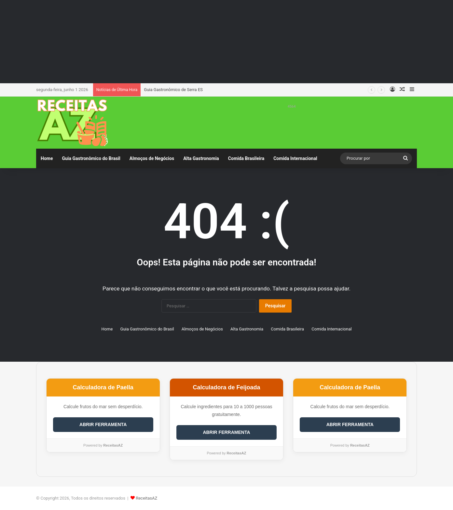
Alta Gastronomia (201, 158)
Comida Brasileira (246, 158)
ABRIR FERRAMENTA (103, 424)
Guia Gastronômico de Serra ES (173, 89)
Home (47, 158)
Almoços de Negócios (152, 158)
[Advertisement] (226, 40)
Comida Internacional (295, 158)
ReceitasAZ (146, 498)
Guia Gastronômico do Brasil (91, 158)
